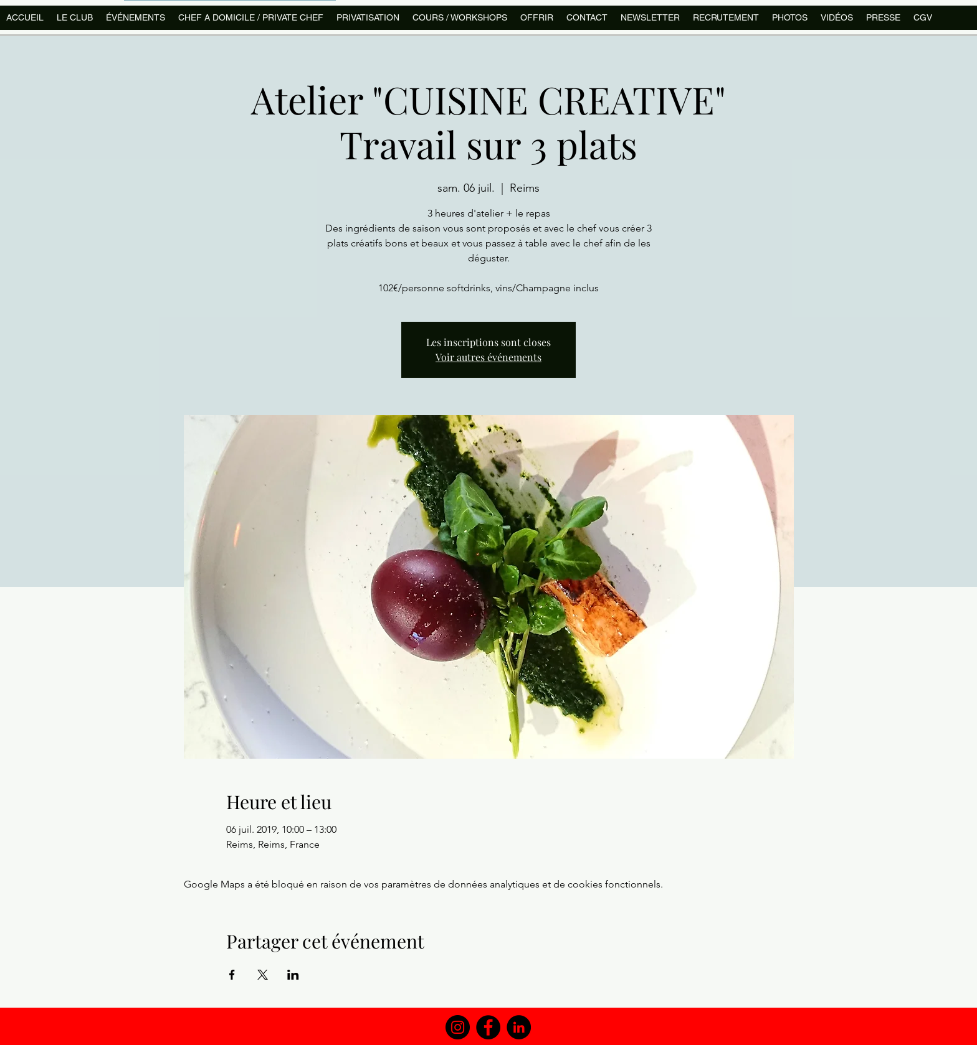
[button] (459, 18)
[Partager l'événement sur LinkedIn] (293, 975)
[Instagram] (458, 1027)
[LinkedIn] (519, 1027)
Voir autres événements (488, 356)
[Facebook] (488, 1027)
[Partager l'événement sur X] (263, 975)
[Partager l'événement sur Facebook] (232, 975)
